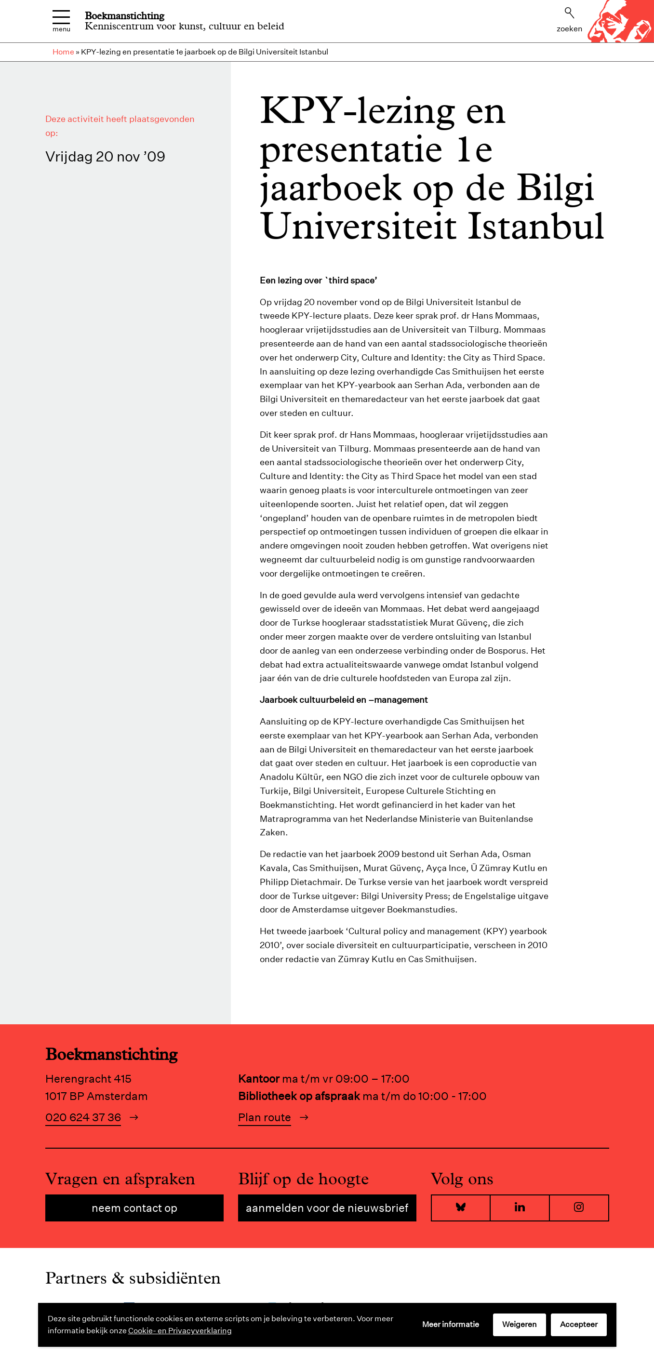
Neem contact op (134, 1207)
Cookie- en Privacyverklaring (180, 1330)
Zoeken (570, 20)
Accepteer (579, 1324)
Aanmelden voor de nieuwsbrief (327, 1207)
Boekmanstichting (124, 16)
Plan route (264, 1117)
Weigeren (519, 1324)
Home (63, 51)
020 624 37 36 (83, 1117)
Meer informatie (450, 1324)
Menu (61, 21)
